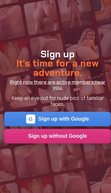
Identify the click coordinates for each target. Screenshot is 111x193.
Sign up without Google (57, 136)
